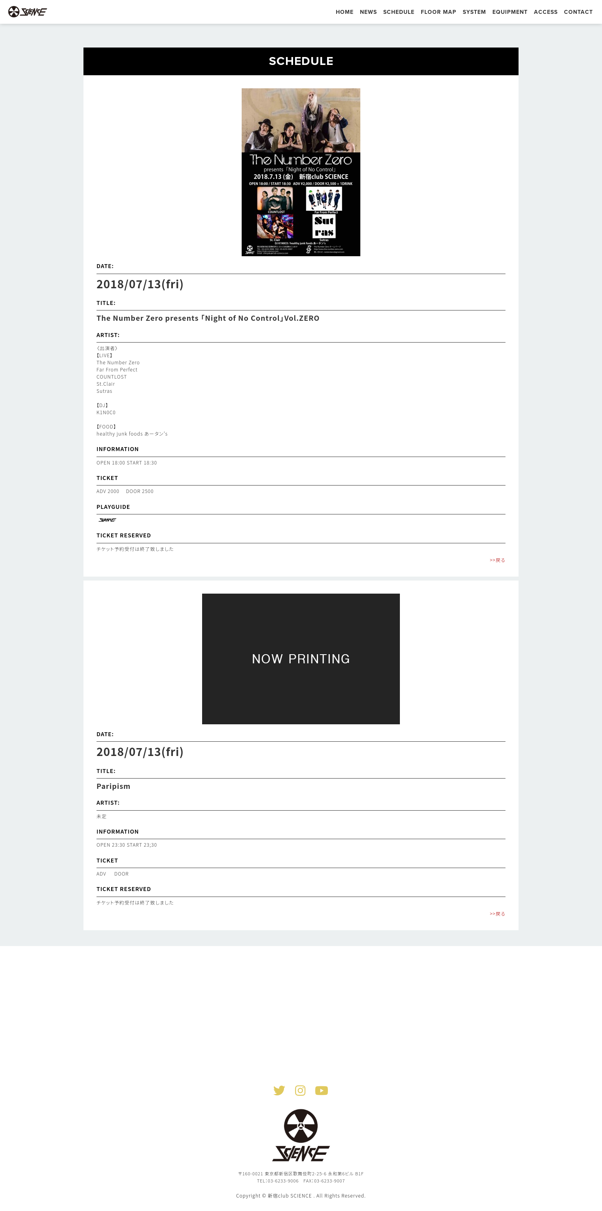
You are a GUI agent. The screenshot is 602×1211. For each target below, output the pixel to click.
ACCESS (546, 12)
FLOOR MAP (438, 12)
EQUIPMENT (510, 12)
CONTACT (578, 12)
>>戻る (497, 559)
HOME (345, 12)
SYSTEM (474, 12)
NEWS (368, 12)
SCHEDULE (399, 12)
